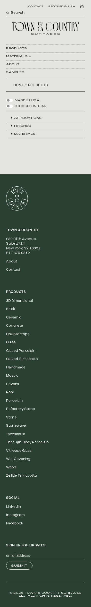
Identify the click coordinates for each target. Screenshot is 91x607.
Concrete (14, 326)
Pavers (12, 384)
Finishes (22, 126)
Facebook (14, 523)
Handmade (15, 367)
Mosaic (12, 376)
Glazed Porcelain (20, 351)
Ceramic (13, 317)
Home (18, 85)
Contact (36, 7)
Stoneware (16, 426)
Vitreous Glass (19, 451)
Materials (24, 134)
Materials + (18, 56)
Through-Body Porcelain (27, 442)
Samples (15, 72)
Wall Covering (18, 459)
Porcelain (14, 401)
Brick (10, 309)
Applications (28, 118)
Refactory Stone (20, 409)
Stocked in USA (61, 7)
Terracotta (15, 434)
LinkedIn (13, 507)
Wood (11, 467)
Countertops (17, 334)
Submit (19, 565)
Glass (11, 342)
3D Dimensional (19, 301)
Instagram (15, 515)
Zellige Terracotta (21, 476)
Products (16, 48)
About (13, 64)
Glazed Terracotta (22, 359)
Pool (10, 392)
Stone (11, 417)
